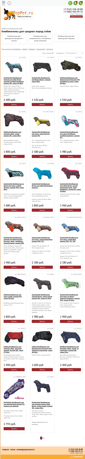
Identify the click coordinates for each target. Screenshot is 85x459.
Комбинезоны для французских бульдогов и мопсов (14, 38)
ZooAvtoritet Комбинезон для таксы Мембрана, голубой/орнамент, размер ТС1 (70, 135)
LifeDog (24, 49)
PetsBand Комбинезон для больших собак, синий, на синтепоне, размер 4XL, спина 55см (69, 349)
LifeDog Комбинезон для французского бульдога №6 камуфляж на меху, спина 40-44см (70, 80)
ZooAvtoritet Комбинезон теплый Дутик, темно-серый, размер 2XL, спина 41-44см (42, 296)
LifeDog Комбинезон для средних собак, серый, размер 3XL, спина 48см (12, 134)
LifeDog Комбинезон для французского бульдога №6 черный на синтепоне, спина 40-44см (42, 349)
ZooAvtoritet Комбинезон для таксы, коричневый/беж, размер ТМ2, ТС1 (42, 239)
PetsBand (32, 49)
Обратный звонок (76, 16)
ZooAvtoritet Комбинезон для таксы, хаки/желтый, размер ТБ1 (41, 134)
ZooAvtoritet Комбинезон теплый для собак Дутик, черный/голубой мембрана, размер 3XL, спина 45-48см (14, 80)
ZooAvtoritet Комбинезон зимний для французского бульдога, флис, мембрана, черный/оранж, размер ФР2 (14, 240)
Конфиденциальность (26, 450)
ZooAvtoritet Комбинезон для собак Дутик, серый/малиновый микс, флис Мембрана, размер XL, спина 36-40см (70, 187)
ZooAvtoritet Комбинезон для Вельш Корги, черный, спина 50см (41, 80)
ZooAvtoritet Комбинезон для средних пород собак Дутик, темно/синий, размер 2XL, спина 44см (42, 405)
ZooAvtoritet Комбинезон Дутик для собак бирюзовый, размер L (42, 186)
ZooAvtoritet (41, 49)
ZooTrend (49, 49)
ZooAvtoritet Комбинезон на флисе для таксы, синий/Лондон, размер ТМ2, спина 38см (14, 186)
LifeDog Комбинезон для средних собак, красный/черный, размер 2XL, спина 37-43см (13, 349)
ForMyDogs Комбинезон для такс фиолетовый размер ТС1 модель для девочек (14, 404)
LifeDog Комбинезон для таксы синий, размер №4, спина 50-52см (13, 296)
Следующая (82, 438)
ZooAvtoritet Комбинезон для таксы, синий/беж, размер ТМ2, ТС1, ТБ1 (69, 239)
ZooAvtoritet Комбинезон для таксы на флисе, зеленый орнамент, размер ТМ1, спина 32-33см (70, 297)
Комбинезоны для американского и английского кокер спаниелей (40, 38)
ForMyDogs (17, 49)
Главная (5, 450)
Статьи (12, 450)
